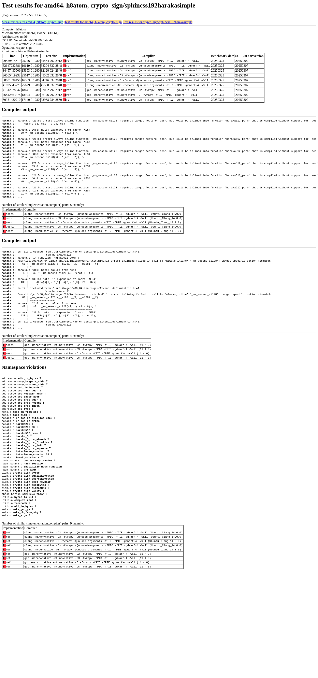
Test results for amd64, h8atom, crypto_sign (93, 22)
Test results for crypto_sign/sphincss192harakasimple (157, 22)
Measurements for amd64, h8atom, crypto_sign (32, 22)
